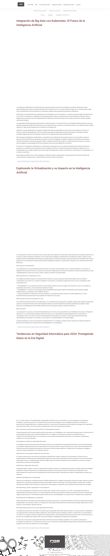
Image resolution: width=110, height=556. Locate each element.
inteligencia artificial (57, 4)
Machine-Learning (54, 10)
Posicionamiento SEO (44, 4)
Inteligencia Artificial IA (62, 15)
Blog (36, 4)
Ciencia (43, 15)
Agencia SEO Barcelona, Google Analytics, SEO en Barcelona (33, 161)
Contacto (78, 4)
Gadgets (50, 15)
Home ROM (30, 4)
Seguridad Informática (68, 4)
